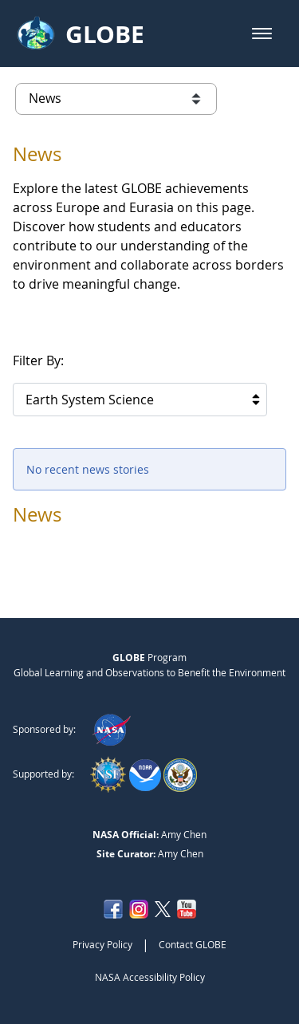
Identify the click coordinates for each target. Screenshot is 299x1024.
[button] (262, 33)
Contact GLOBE (192, 944)
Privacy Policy (102, 944)
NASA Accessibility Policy (150, 977)
